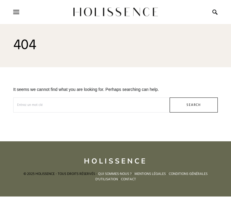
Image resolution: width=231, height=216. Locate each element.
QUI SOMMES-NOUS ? (114, 174)
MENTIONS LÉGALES (150, 174)
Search (193, 105)
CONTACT (128, 179)
